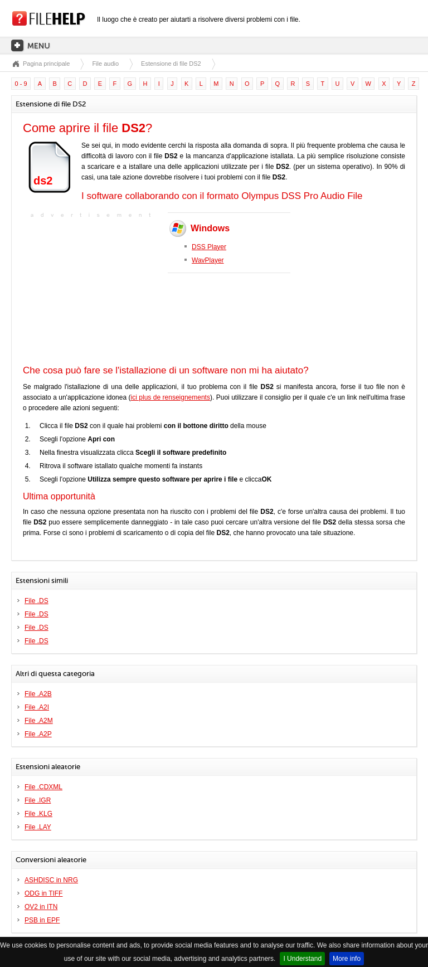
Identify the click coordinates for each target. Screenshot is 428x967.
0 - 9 (21, 83)
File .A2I (37, 707)
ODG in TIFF (43, 893)
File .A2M (39, 721)
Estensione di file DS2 (171, 63)
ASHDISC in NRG (51, 880)
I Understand (302, 959)
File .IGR (38, 800)
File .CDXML (43, 787)
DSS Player (209, 247)
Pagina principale (46, 63)
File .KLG (38, 814)
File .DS (36, 601)
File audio (105, 63)
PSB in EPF (42, 920)
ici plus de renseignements (170, 397)
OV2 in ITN (41, 907)
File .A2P (38, 734)
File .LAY (38, 827)
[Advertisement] (92, 290)
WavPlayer (208, 260)
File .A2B (38, 694)
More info (347, 959)
